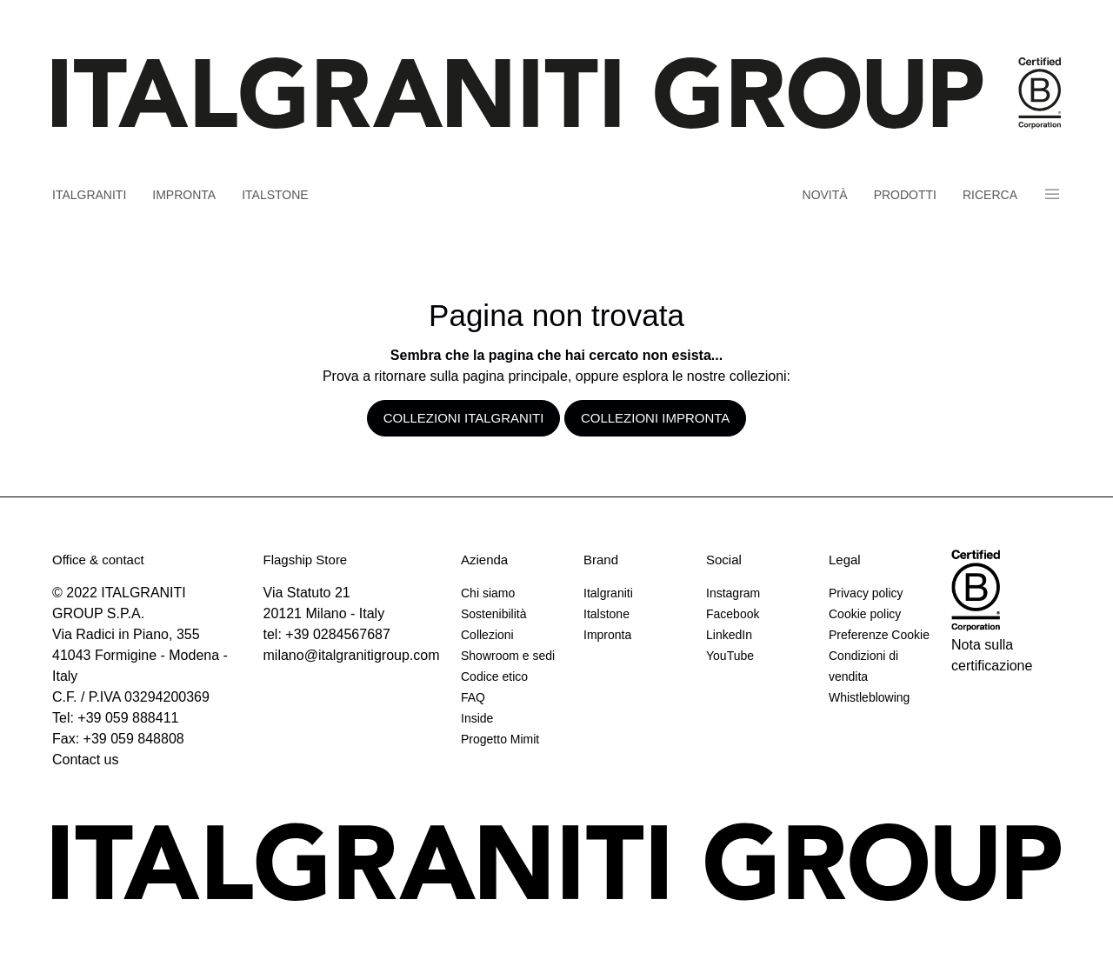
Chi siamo (488, 593)
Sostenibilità (494, 614)
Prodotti (905, 195)
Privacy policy (866, 593)
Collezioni (487, 635)
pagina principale (515, 376)
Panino (1052, 194)
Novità (825, 195)
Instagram (733, 593)
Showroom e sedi (508, 656)
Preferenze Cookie (879, 635)
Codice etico (494, 676)
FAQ (473, 697)
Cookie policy (865, 614)
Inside (477, 718)
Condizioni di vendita (863, 666)
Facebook (732, 614)
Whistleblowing (869, 697)
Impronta (184, 195)
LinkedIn (729, 635)
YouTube (730, 656)
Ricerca (990, 195)
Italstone (275, 195)
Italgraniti (89, 195)
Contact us (85, 759)
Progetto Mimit (500, 739)
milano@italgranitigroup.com (351, 655)
